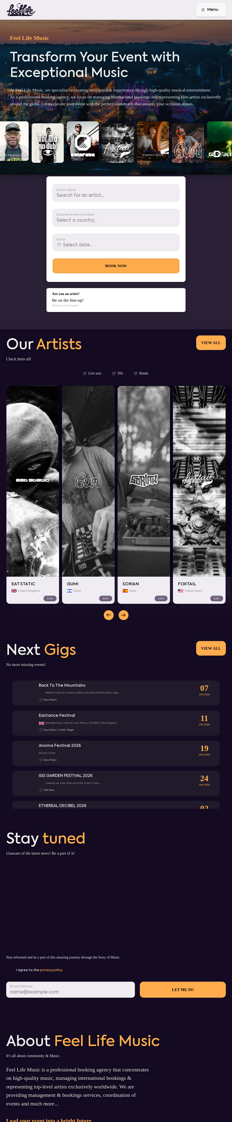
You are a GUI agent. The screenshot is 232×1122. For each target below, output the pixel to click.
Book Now (116, 266)
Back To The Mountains (62, 685)
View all (211, 343)
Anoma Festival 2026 (60, 746)
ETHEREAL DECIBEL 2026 (62, 806)
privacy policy (51, 970)
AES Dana (48, 790)
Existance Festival (57, 715)
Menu (209, 10)
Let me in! (183, 990)
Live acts (92, 373)
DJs (117, 373)
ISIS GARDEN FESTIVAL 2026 (65, 776)
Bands (140, 373)
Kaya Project (50, 699)
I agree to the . (39, 970)
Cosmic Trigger (66, 729)
